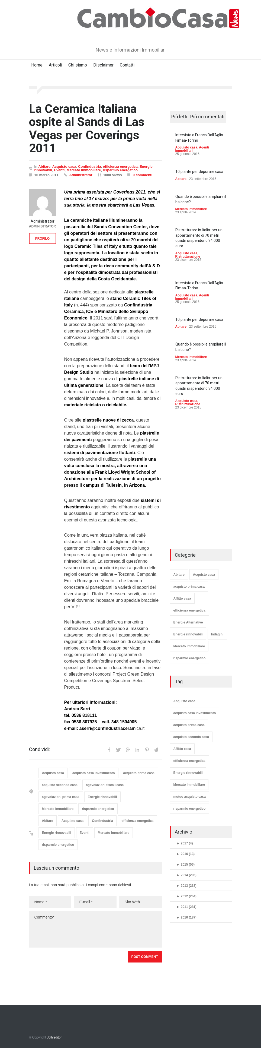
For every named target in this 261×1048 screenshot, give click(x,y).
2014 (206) (186, 875)
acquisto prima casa (138, 773)
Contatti (127, 65)
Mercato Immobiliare (84, 170)
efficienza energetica (120, 166)
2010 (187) (186, 917)
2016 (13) (186, 854)
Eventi (59, 170)
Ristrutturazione (187, 256)
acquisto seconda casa (60, 785)
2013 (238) (186, 886)
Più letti (179, 116)
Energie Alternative (188, 622)
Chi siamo (77, 65)
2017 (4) (185, 843)
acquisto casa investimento (93, 773)
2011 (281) (186, 907)
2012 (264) (186, 896)
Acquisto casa (64, 166)
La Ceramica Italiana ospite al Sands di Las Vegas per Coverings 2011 (86, 128)
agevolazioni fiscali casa (105, 785)
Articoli (55, 65)
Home (37, 65)
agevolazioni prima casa (60, 797)
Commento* (95, 929)
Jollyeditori (54, 1037)
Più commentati (207, 116)
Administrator (80, 175)
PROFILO (42, 238)
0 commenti (142, 175)
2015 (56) (186, 864)
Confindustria (89, 166)
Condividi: (39, 749)
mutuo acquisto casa (189, 797)
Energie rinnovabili (102, 797)
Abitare (44, 166)
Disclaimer (103, 65)
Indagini (217, 634)
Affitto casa (182, 598)
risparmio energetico (120, 170)
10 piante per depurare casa (199, 171)
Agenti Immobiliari (192, 149)
